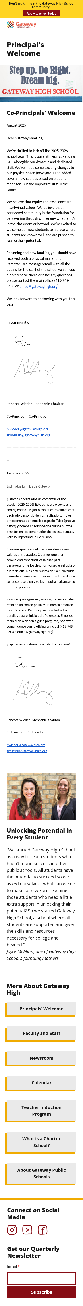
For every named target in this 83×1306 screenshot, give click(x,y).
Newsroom (42, 1058)
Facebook (43, 1228)
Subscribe (41, 1292)
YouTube (27, 1228)
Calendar (42, 1082)
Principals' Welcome (41, 1008)
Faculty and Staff (41, 1033)
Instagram (12, 1228)
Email (12, 1266)
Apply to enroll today (41, 13)
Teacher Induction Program (41, 1110)
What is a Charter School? (41, 1141)
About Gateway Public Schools (41, 1173)
